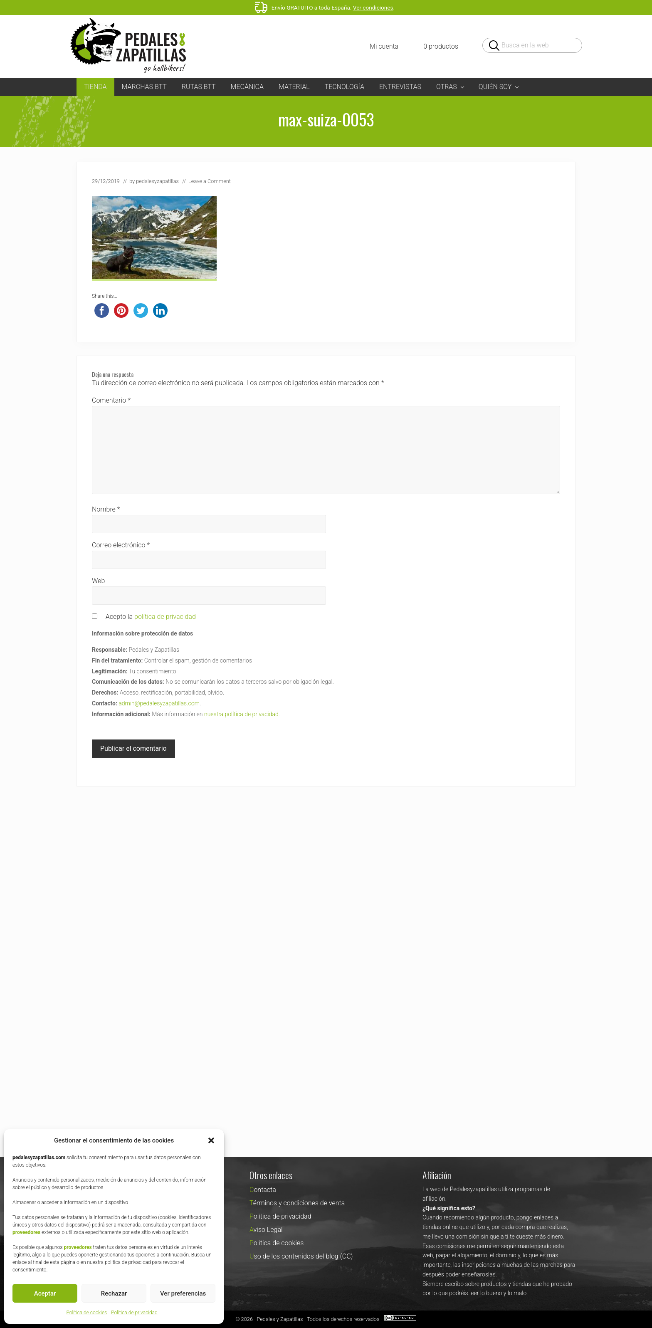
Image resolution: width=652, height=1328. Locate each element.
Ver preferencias (183, 1293)
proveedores (26, 1232)
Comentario (111, 400)
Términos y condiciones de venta (297, 1203)
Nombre (106, 509)
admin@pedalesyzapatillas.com (159, 703)
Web (98, 581)
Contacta (262, 1190)
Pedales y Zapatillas (280, 1319)
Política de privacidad (134, 1313)
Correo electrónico (121, 545)
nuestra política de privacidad (241, 714)
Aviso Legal (266, 1230)
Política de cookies (86, 1313)
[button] (211, 1140)
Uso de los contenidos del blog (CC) (301, 1256)
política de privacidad (165, 617)
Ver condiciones (373, 7)
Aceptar (45, 1293)
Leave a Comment (209, 181)
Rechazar (114, 1293)
